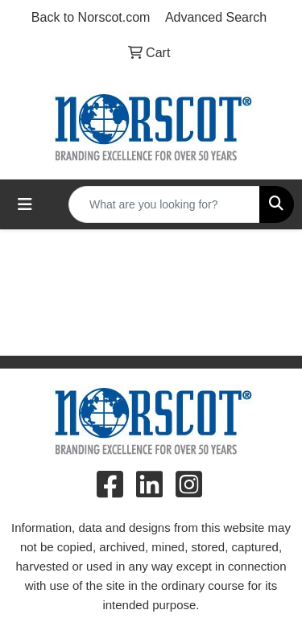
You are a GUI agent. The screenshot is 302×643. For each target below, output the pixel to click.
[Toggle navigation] (25, 204)
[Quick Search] (164, 204)
